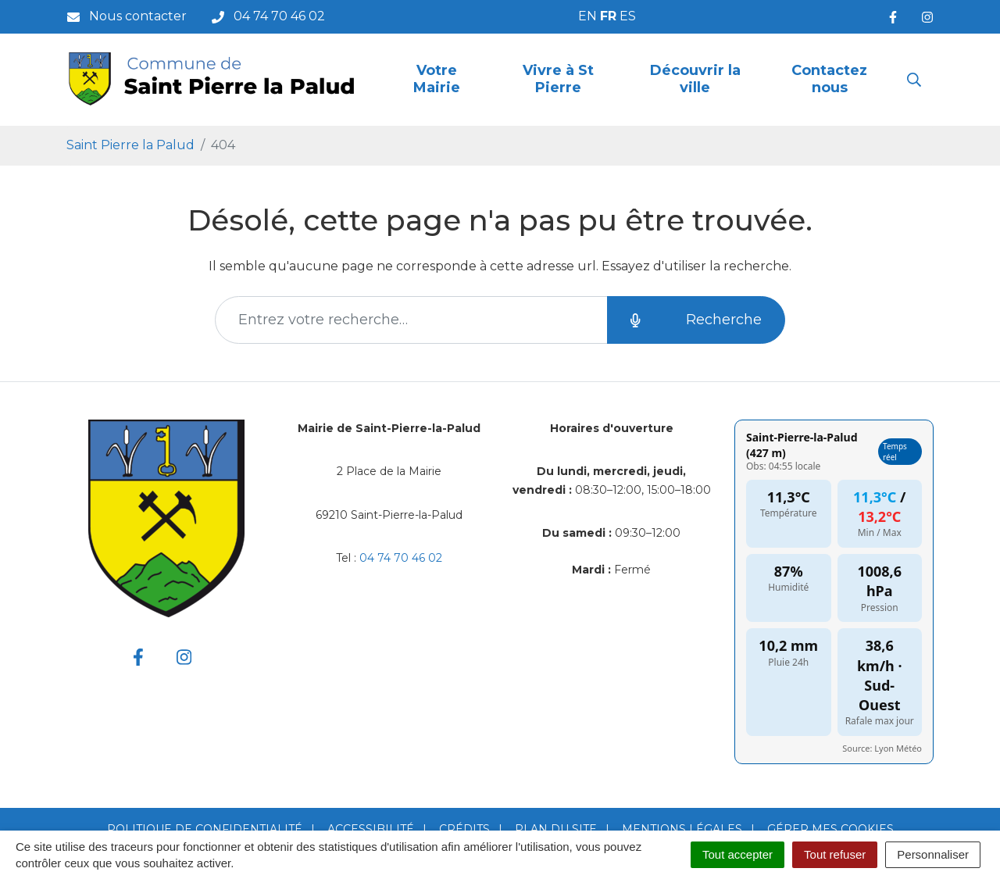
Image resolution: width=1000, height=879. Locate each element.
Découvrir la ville (695, 79)
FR (608, 16)
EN (587, 16)
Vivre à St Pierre (558, 79)
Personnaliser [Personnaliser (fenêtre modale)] (933, 854)
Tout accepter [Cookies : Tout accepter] (737, 854)
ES (628, 16)
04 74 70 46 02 (400, 558)
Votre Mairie (436, 79)
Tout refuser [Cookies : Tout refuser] (835, 854)
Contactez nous (829, 79)
